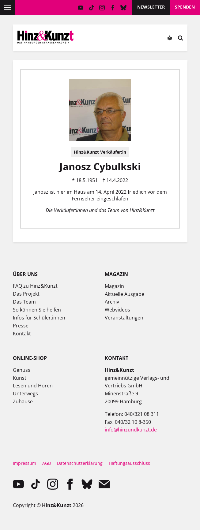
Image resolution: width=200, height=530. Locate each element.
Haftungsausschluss (129, 463)
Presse (20, 325)
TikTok (91, 7)
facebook (113, 7)
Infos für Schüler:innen (39, 317)
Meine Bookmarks (125, 39)
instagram (102, 7)
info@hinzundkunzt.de (131, 429)
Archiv (112, 301)
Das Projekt (26, 293)
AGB (46, 463)
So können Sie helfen (37, 309)
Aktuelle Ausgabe (124, 294)
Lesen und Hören (33, 385)
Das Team (24, 301)
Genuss (21, 370)
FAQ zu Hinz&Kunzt (35, 285)
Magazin (114, 286)
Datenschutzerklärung (80, 463)
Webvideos (117, 309)
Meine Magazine (108, 39)
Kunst (19, 378)
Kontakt (22, 333)
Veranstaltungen (124, 317)
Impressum (24, 463)
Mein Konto (91, 39)
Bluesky (123, 7)
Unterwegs (25, 393)
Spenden (185, 7)
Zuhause (23, 401)
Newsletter (151, 7)
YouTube (80, 7)
